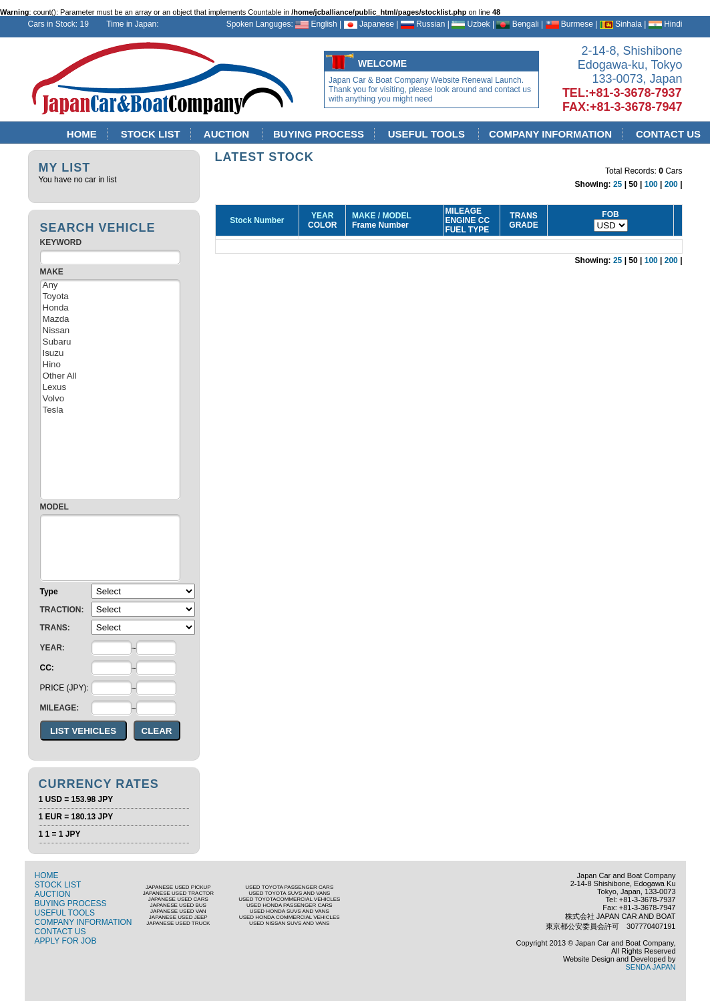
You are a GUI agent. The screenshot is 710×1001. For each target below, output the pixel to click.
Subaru (110, 342)
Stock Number (257, 220)
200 (671, 184)
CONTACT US (60, 931)
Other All (110, 376)
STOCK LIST (150, 134)
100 (651, 184)
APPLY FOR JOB (66, 941)
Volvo (110, 399)
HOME (82, 134)
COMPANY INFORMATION (551, 134)
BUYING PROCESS (319, 134)
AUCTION (228, 134)
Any (110, 285)
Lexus (110, 387)
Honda (110, 308)
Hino (110, 365)
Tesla (110, 410)
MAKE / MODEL (379, 215)
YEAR (322, 215)
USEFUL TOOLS (427, 134)
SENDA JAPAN (651, 967)
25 (617, 184)
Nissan (110, 331)
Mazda (110, 319)
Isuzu (110, 353)
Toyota (110, 297)
